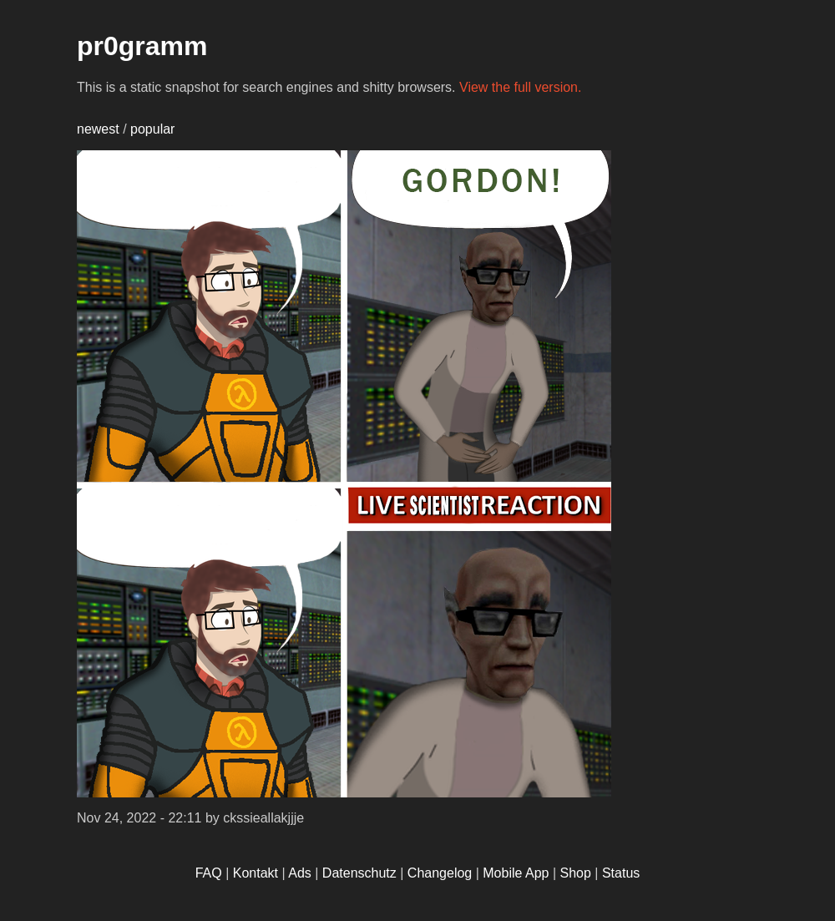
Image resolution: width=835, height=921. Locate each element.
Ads (299, 873)
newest (98, 129)
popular (152, 129)
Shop (575, 873)
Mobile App (516, 873)
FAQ (208, 873)
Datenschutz (359, 873)
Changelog (439, 873)
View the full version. (520, 87)
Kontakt (255, 873)
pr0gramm (142, 46)
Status (621, 873)
